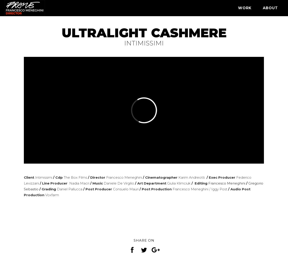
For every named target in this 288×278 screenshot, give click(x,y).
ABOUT (270, 8)
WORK (245, 8)
